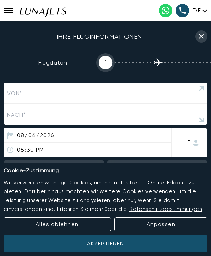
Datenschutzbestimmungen (165, 209)
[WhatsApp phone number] (165, 10)
